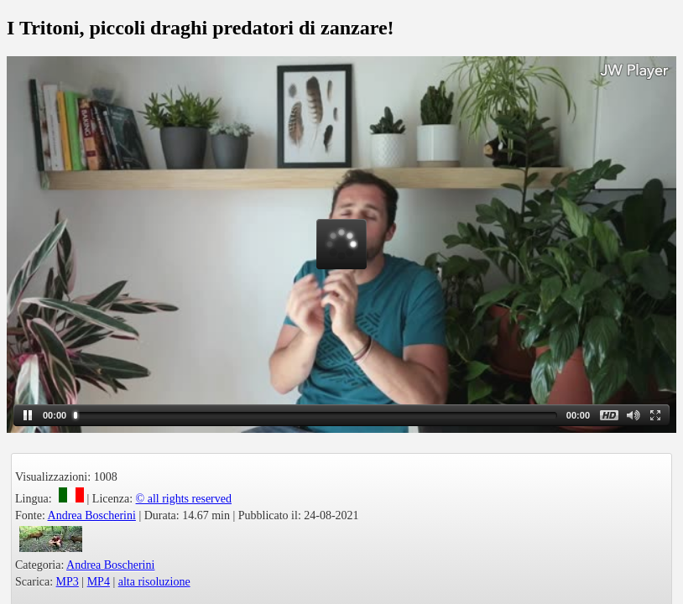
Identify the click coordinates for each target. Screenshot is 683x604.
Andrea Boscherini (92, 515)
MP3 (67, 581)
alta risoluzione (154, 581)
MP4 (98, 581)
